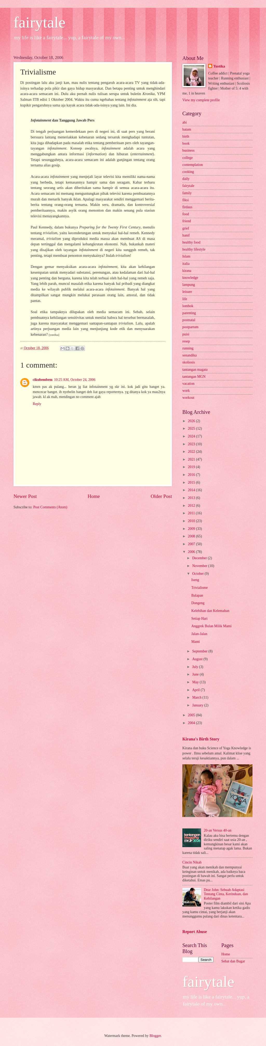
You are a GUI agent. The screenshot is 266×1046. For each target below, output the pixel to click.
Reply (37, 404)
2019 (192, 467)
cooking (188, 172)
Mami (195, 642)
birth (185, 136)
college (187, 158)
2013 (192, 498)
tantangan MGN (193, 377)
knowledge (190, 278)
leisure (187, 292)
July (195, 667)
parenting (189, 313)
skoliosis (188, 362)
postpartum (190, 327)
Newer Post (25, 496)
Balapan (197, 595)
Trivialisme (199, 588)
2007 (192, 544)
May (196, 682)
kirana (186, 271)
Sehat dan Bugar (233, 961)
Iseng (195, 580)
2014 (192, 490)
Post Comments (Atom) (50, 507)
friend (186, 221)
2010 (192, 521)
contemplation (192, 165)
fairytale (39, 22)
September (200, 651)
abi (184, 122)
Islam (186, 256)
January (198, 705)
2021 (192, 459)
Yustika (219, 66)
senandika (189, 355)
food (185, 214)
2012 (192, 506)
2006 (192, 552)
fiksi (185, 200)
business (188, 150)
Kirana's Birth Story (200, 739)
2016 (192, 475)
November (200, 566)
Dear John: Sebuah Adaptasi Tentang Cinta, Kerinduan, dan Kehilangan (226, 894)
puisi (185, 334)
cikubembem (42, 380)
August (197, 659)
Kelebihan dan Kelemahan (210, 611)
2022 (192, 452)
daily (186, 179)
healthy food (191, 242)
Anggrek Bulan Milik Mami (211, 626)
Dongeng (197, 603)
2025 (192, 428)
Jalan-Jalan (199, 634)
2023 (192, 444)
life (184, 299)
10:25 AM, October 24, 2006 (74, 380)
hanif (186, 235)
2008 (192, 536)
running (188, 348)
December (200, 558)
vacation (188, 384)
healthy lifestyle (193, 249)
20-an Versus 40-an (217, 830)
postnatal (188, 320)
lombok (187, 306)
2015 (192, 482)
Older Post (161, 496)
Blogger (155, 1036)
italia (186, 264)
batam (186, 129)
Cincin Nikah (192, 862)
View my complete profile (201, 100)
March (197, 697)
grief (185, 228)
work (186, 391)
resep (186, 341)
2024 (192, 436)
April (196, 690)
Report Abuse (194, 931)
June (196, 674)
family (187, 193)
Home (94, 496)
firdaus (187, 207)
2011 (192, 513)
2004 (192, 723)
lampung (188, 285)
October (198, 574)
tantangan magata (195, 370)
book (186, 143)
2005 (192, 715)
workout (188, 398)
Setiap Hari (199, 618)
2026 (192, 421)
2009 (192, 529)
